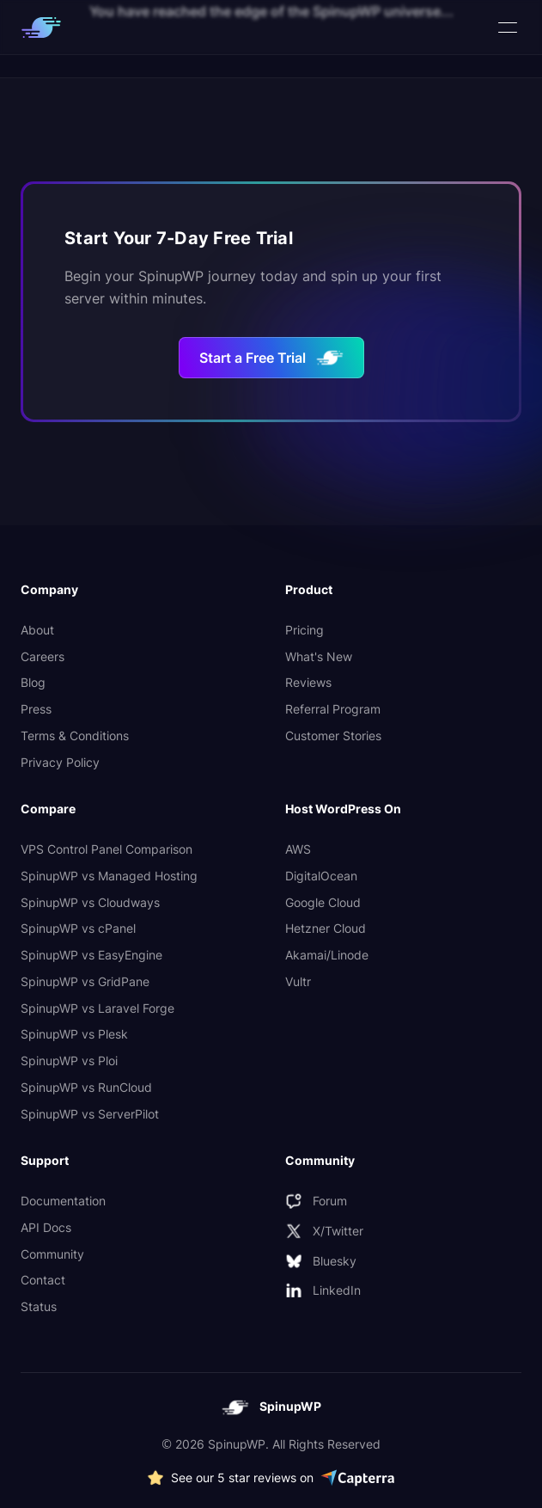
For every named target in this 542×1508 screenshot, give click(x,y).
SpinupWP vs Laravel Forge (97, 1008)
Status (39, 1306)
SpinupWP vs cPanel (78, 928)
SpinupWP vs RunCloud (86, 1087)
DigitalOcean (321, 875)
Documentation (63, 1200)
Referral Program (333, 709)
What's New (318, 656)
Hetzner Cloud (325, 928)
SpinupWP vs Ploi (69, 1060)
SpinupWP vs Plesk (74, 1034)
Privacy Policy (60, 762)
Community (52, 1254)
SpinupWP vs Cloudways (90, 902)
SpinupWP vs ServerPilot (90, 1113)
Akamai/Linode (326, 954)
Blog (33, 682)
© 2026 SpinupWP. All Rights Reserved (271, 1444)
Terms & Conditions (75, 735)
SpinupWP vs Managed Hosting (109, 875)
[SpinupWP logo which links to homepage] (41, 27)
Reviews (308, 682)
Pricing (304, 629)
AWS (298, 849)
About (37, 629)
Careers (42, 656)
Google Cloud (323, 902)
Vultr (298, 981)
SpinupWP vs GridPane (85, 981)
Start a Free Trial (271, 357)
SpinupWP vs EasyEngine (91, 954)
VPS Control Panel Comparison (106, 849)
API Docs (46, 1227)
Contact (43, 1279)
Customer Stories (333, 735)
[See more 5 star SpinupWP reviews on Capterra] (271, 1478)
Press (36, 709)
